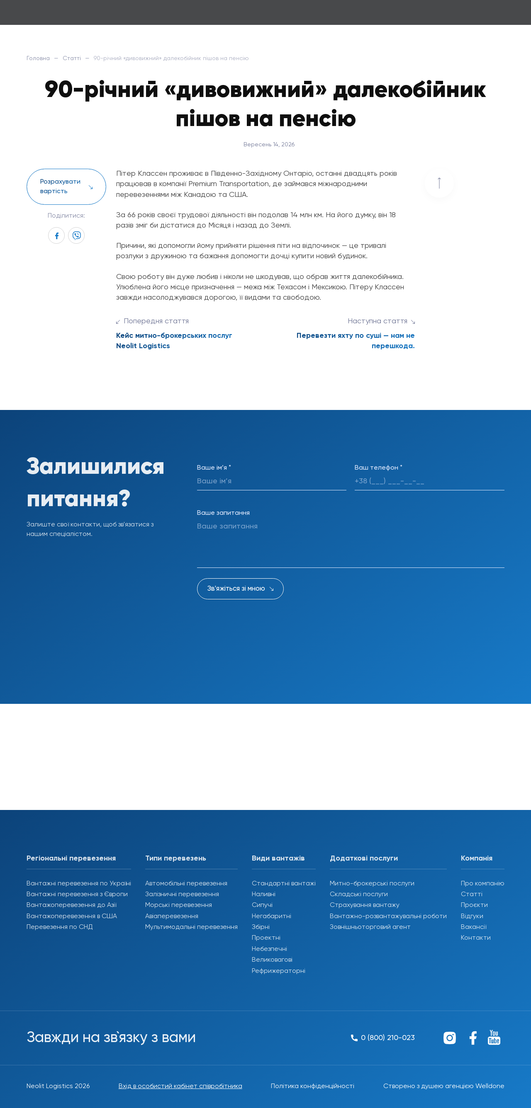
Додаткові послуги (364, 858)
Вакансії (473, 927)
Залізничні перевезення (182, 894)
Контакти (476, 938)
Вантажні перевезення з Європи (77, 894)
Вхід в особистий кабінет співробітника (180, 1086)
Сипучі (262, 905)
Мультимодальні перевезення (191, 927)
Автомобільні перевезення (186, 883)
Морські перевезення (178, 905)
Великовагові (272, 960)
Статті (72, 58)
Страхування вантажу (364, 905)
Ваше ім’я (214, 468)
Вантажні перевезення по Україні (79, 883)
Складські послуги (359, 894)
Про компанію (482, 883)
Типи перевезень (175, 858)
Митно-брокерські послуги (372, 883)
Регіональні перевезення (71, 858)
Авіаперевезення (171, 916)
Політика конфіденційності (312, 1086)
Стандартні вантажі (284, 883)
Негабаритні (271, 916)
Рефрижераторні (278, 971)
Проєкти (474, 905)
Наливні (263, 894)
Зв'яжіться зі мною (236, 588)
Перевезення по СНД (60, 927)
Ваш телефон (378, 468)
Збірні (261, 927)
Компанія (476, 858)
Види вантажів (278, 858)
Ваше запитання (223, 513)
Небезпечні (269, 949)
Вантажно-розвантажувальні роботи (388, 916)
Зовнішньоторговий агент (370, 927)
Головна (38, 58)
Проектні (266, 938)
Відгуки (472, 916)
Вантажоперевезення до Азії (71, 905)
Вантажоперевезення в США (72, 916)
